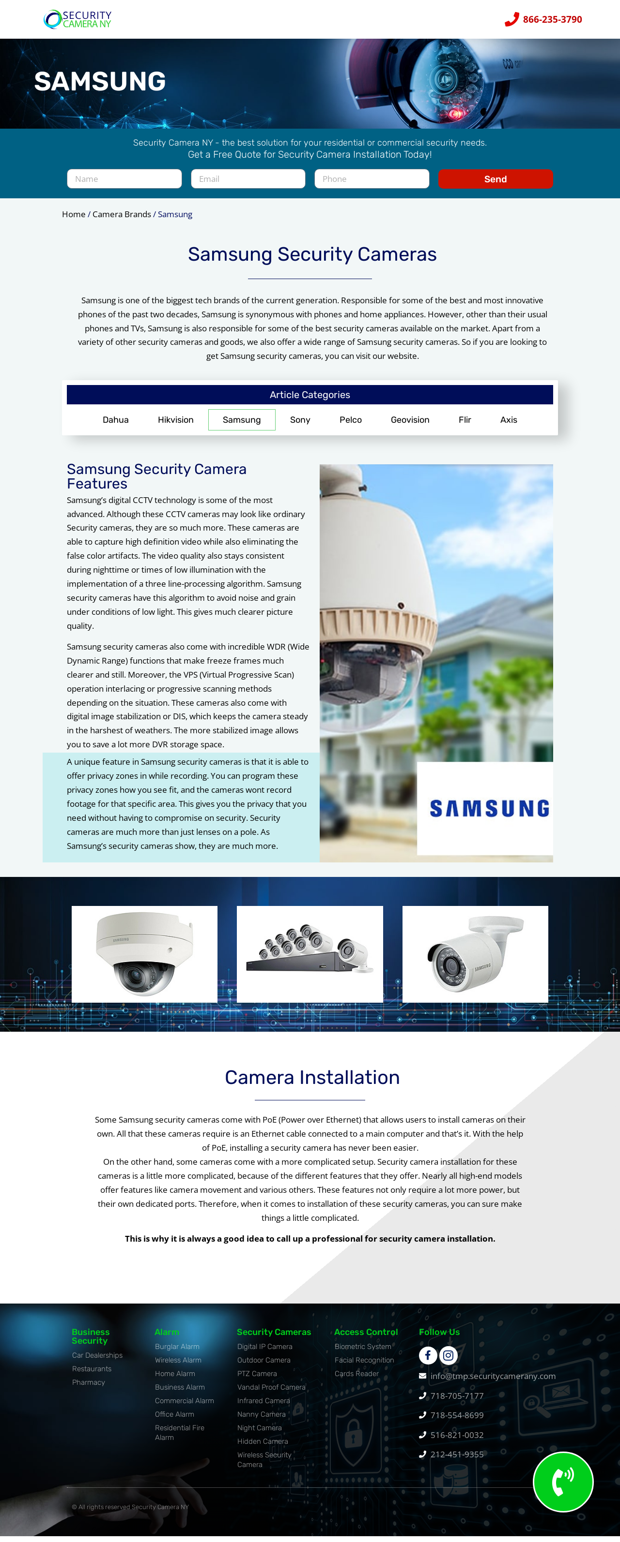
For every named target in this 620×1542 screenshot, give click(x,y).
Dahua (116, 425)
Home (74, 219)
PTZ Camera (257, 1379)
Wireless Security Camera (264, 1465)
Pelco (351, 425)
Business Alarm (180, 1392)
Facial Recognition (364, 1365)
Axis (508, 425)
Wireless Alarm (178, 1365)
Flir (465, 425)
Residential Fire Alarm (179, 1438)
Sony (300, 425)
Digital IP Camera (265, 1352)
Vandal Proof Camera (271, 1392)
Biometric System (363, 1352)
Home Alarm (175, 1379)
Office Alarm (174, 1419)
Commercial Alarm (184, 1406)
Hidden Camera (262, 1446)
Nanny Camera (261, 1419)
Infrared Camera (263, 1406)
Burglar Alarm (177, 1352)
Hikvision (176, 425)
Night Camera (259, 1433)
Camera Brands (122, 219)
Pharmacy (88, 1387)
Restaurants (91, 1374)
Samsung (242, 425)
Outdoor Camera (264, 1365)
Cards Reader (357, 1379)
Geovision (410, 425)
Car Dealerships (97, 1360)
